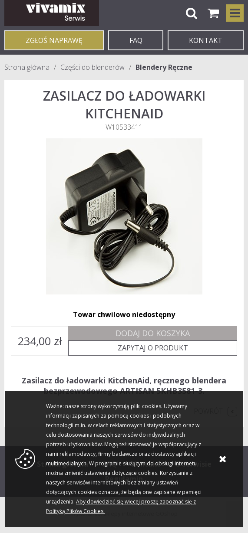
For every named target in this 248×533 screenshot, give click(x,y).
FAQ (135, 40)
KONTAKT (205, 40)
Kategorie (235, 13)
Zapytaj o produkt (153, 348)
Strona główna (27, 67)
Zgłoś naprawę (54, 40)
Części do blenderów (92, 67)
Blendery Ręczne (164, 67)
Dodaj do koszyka (153, 333)
